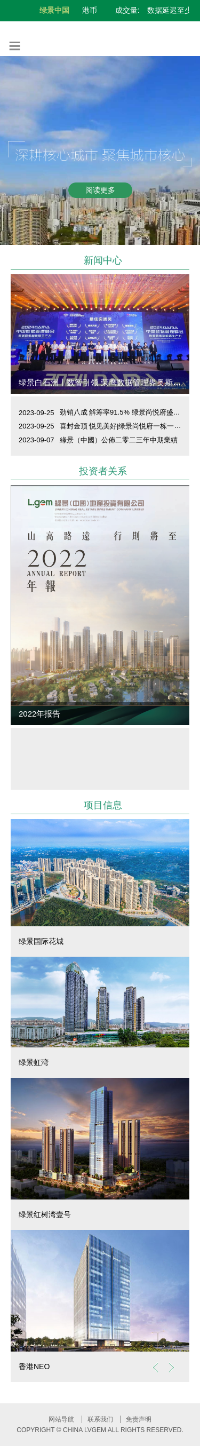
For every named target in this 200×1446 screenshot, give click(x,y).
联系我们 (100, 1419)
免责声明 (138, 1419)
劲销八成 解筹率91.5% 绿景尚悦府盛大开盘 (127, 412)
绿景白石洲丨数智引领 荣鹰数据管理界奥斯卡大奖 (108, 382)
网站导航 (61, 1419)
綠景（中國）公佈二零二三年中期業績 (119, 440)
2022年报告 (39, 713)
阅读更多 (100, 190)
